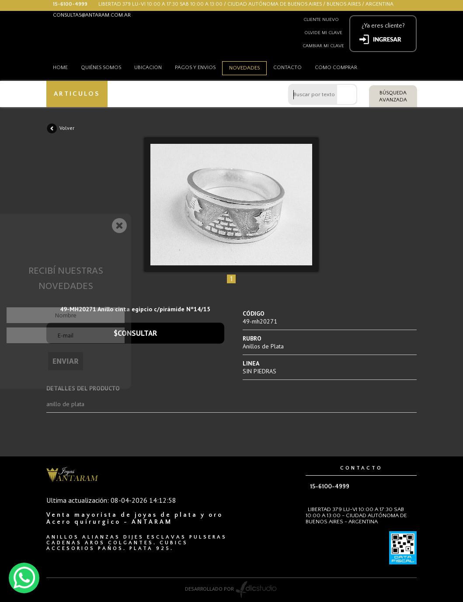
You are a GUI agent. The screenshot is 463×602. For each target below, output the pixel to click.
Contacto (287, 67)
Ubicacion (148, 67)
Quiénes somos (101, 67)
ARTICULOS (77, 93)
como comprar (336, 67)
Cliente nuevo (321, 19)
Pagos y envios (195, 67)
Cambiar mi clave (323, 46)
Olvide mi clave (323, 32)
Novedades (244, 68)
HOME (60, 67)
